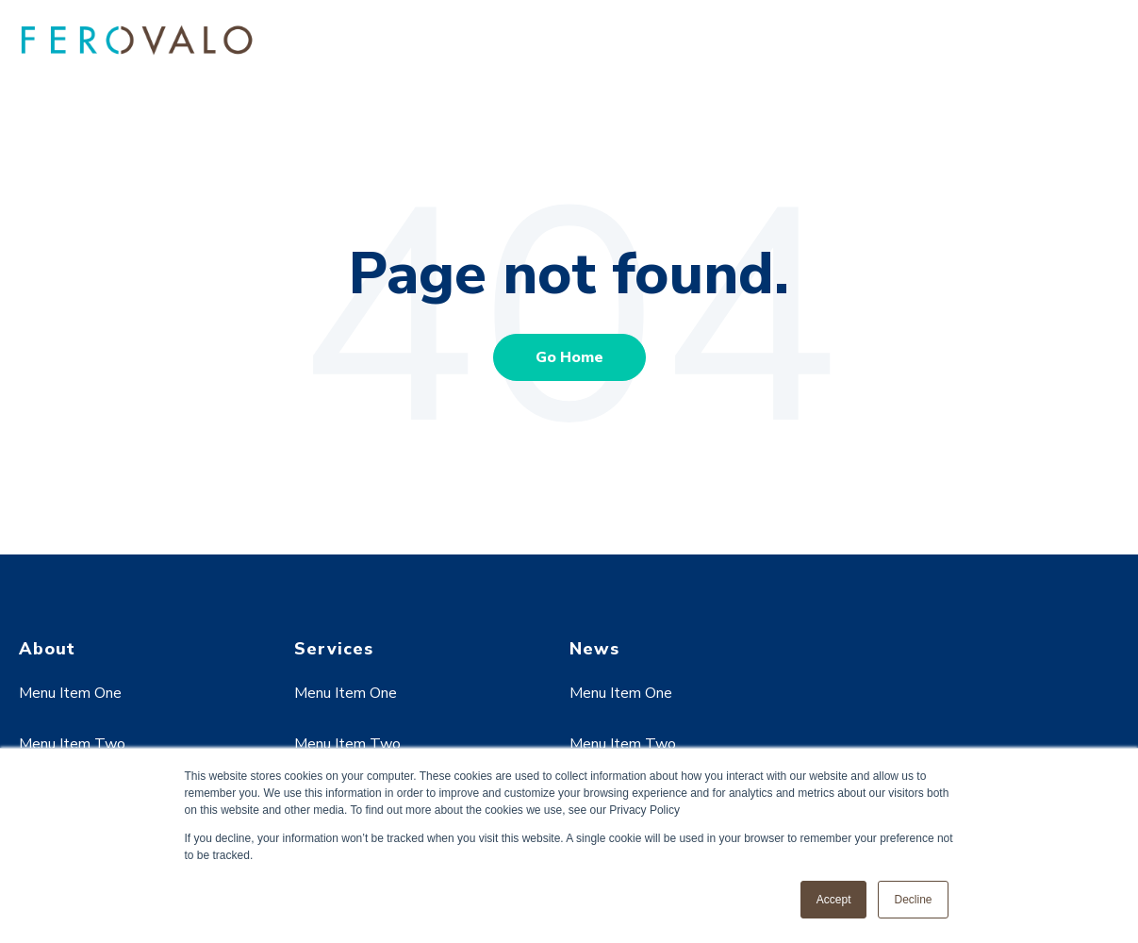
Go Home (569, 357)
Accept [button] (833, 899)
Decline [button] (913, 899)
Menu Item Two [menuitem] (72, 744)
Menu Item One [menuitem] (70, 693)
